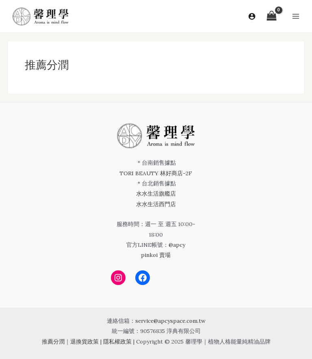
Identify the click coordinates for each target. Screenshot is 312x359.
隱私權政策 (117, 341)
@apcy (177, 244)
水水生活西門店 (156, 204)
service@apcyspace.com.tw (170, 320)
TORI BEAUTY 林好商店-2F (155, 173)
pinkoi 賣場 (156, 255)
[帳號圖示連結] (252, 16)
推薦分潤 (53, 341)
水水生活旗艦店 (156, 193)
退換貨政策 (84, 341)
